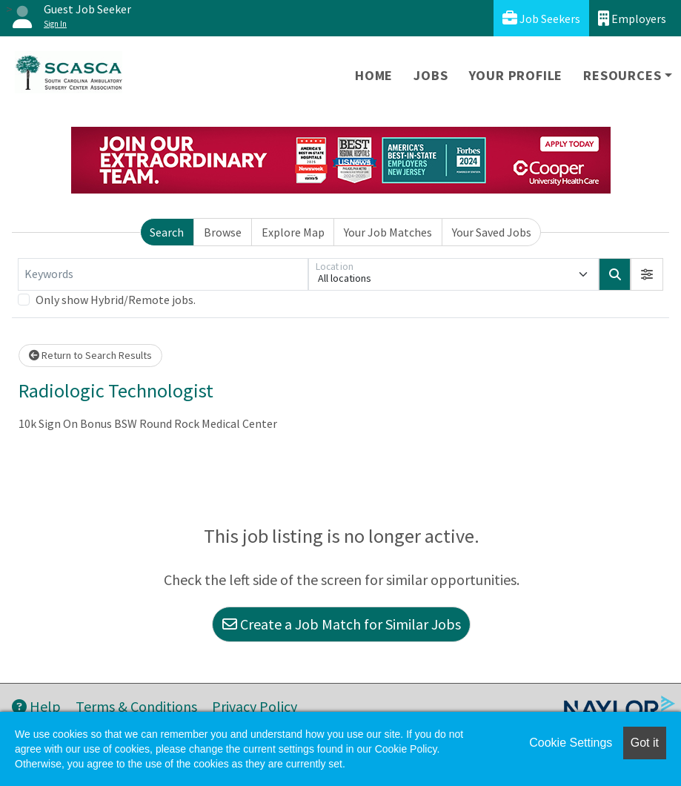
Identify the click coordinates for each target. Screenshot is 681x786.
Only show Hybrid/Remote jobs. (116, 299)
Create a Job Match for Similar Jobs (341, 624)
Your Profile (516, 75)
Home (374, 75)
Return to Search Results (90, 355)
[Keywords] (163, 274)
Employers (632, 18)
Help (36, 706)
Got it (645, 742)
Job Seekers (541, 18)
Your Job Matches (388, 232)
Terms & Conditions (136, 706)
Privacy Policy (254, 706)
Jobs (430, 75)
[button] (647, 274)
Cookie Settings (570, 742)
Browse (223, 232)
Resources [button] (622, 75)
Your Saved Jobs (491, 232)
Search (167, 232)
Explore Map (293, 232)
